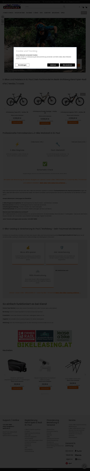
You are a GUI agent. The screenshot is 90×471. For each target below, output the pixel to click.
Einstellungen (22, 65)
